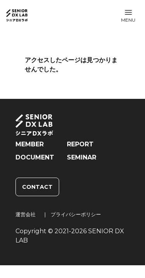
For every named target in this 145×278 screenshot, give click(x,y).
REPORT (80, 144)
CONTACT (37, 186)
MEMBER (29, 144)
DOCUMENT (34, 157)
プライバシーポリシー (76, 214)
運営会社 (25, 214)
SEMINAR (81, 157)
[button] (128, 15)
